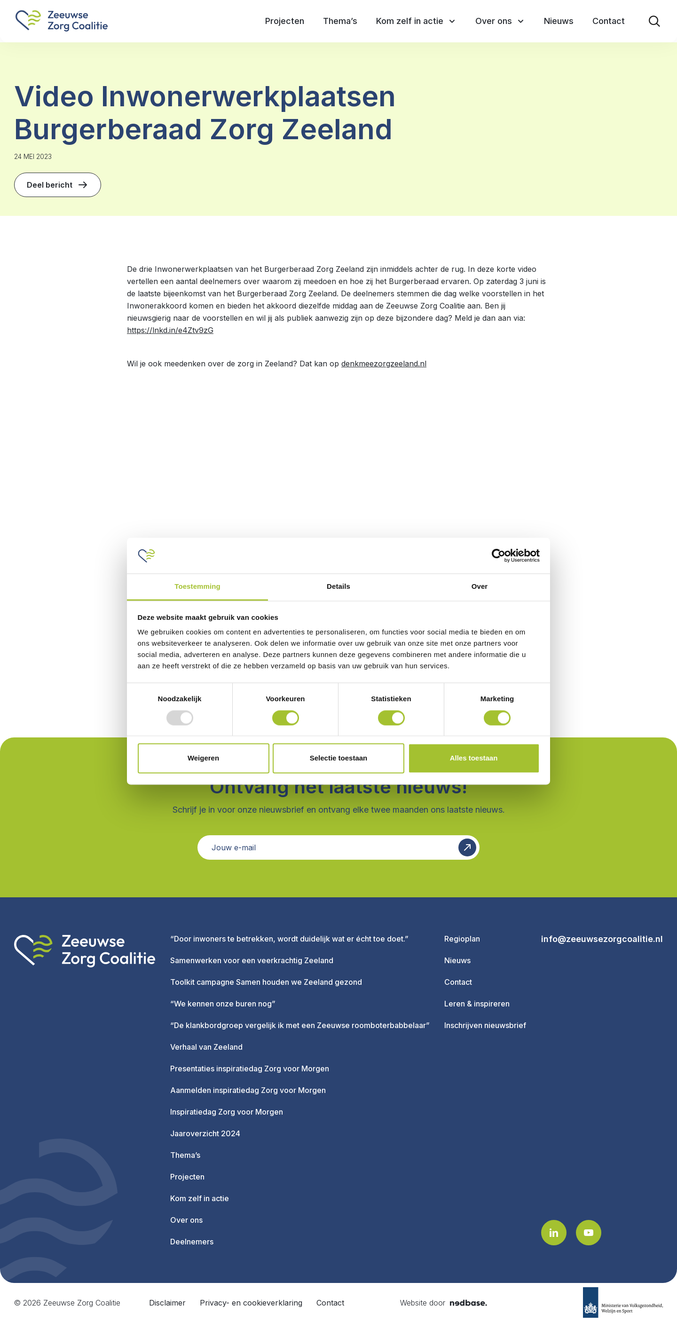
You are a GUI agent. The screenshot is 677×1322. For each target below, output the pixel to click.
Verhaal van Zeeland (206, 1047)
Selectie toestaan (339, 758)
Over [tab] (480, 587)
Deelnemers (191, 1241)
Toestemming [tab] (197, 587)
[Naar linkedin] (554, 1232)
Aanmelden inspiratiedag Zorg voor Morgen (248, 1090)
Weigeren (203, 758)
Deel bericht (57, 185)
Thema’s (185, 1155)
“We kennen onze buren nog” (223, 1003)
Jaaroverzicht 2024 (205, 1133)
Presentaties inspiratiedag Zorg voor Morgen (249, 1068)
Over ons (186, 1220)
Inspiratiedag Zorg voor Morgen (226, 1112)
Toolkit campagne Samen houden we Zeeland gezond (266, 982)
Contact (458, 982)
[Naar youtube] (588, 1232)
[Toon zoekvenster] (654, 21)
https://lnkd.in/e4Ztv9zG (170, 330)
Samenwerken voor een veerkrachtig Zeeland (251, 960)
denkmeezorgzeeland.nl (383, 363)
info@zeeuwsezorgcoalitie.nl (602, 939)
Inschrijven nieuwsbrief (485, 1025)
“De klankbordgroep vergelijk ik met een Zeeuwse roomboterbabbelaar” (300, 1025)
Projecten (187, 1176)
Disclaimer (167, 1302)
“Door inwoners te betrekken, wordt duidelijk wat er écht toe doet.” (289, 938)
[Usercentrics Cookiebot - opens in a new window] (498, 555)
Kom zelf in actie (199, 1198)
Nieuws (457, 960)
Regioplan (462, 938)
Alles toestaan (474, 758)
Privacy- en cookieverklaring (251, 1302)
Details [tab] (338, 587)
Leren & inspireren (477, 1003)
